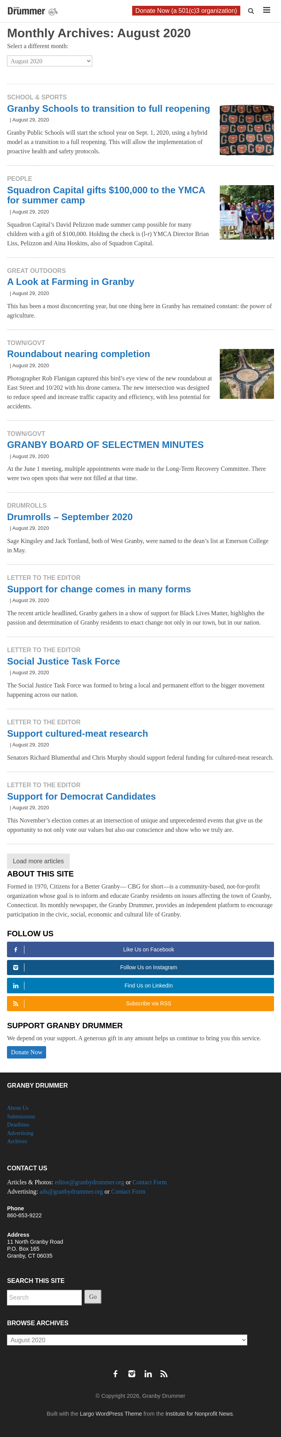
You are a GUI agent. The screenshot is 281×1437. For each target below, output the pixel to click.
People (19, 178)
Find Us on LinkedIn (91, 986)
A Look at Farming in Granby (70, 281)
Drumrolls (27, 505)
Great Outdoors (36, 270)
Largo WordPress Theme (111, 1414)
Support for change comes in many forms (99, 589)
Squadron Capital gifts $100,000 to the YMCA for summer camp (106, 195)
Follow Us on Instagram (93, 967)
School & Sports (37, 97)
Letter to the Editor (44, 577)
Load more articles (38, 861)
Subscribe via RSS (90, 1004)
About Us (18, 1108)
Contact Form (150, 1182)
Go (93, 1296)
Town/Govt (26, 343)
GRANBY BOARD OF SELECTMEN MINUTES (105, 444)
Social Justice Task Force (63, 661)
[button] (251, 11)
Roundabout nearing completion (78, 354)
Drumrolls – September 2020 (70, 517)
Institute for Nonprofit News (199, 1414)
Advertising (20, 1133)
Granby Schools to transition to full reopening (108, 108)
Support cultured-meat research (77, 733)
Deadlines (18, 1124)
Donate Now (26, 1052)
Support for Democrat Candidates (81, 796)
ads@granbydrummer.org (71, 1191)
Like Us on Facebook (92, 950)
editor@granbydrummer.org (89, 1182)
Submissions (21, 1116)
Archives (17, 1141)
